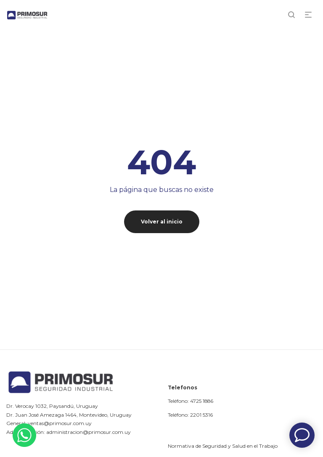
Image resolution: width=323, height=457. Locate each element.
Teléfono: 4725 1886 (190, 401)
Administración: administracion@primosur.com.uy (68, 432)
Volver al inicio (162, 221)
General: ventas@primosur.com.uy (49, 423)
